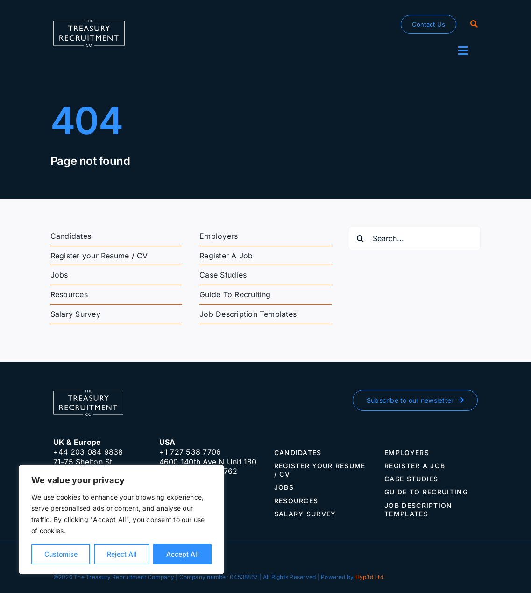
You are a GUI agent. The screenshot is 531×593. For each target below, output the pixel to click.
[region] (121, 519)
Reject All (122, 554)
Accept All (182, 554)
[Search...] (415, 238)
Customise (61, 554)
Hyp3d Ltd (369, 576)
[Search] (474, 24)
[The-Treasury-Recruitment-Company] (89, 23)
